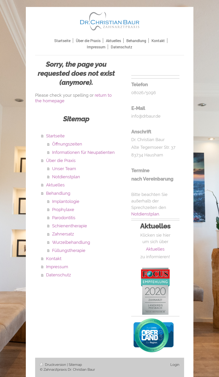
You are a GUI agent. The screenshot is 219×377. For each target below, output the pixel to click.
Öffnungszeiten (67, 144)
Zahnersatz (63, 233)
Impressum (57, 266)
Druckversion (53, 365)
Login (174, 365)
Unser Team (64, 168)
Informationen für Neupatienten (83, 152)
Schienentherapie (69, 225)
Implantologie (65, 201)
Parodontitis (63, 217)
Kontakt (53, 258)
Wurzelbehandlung (71, 242)
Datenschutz (58, 274)
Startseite (55, 135)
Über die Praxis (61, 160)
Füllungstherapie (68, 250)
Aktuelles (55, 184)
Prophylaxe (63, 209)
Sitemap (75, 365)
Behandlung (58, 193)
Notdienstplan (66, 176)
